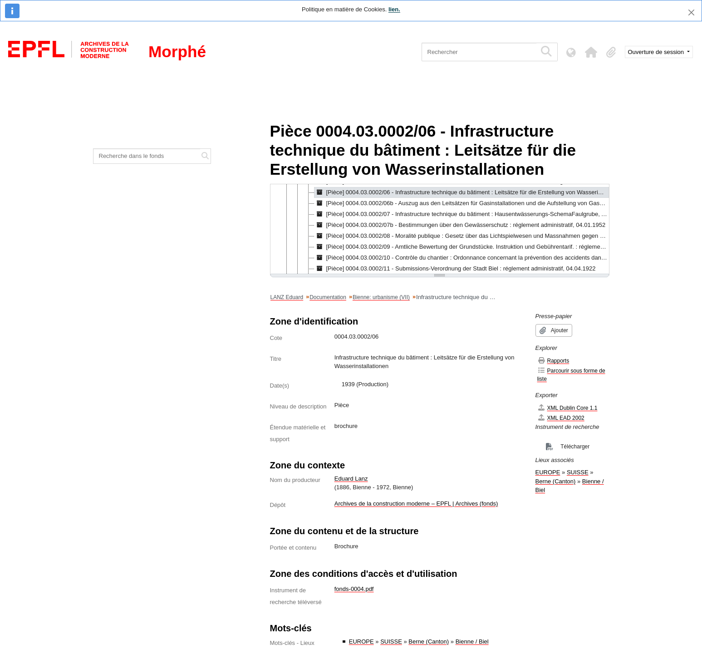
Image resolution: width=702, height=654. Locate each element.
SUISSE (391, 641)
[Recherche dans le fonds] (147, 156)
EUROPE (361, 641)
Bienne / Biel (472, 641)
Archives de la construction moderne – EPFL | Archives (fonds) (416, 503)
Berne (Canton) (428, 641)
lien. (394, 9)
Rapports (553, 360)
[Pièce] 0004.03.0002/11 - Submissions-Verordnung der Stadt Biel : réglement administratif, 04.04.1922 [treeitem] (455, 268)
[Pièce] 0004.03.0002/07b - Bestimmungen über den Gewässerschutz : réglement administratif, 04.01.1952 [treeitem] (460, 225)
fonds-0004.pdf (354, 588)
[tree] (439, 229)
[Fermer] (691, 12)
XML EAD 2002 (560, 417)
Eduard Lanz (351, 478)
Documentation (327, 297)
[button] (591, 52)
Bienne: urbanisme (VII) (381, 297)
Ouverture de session (657, 52)
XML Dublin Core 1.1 (567, 407)
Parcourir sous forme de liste (571, 374)
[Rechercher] (479, 52)
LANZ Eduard (287, 297)
